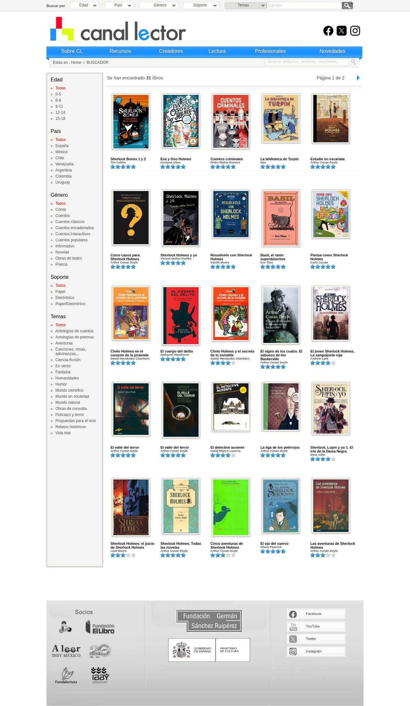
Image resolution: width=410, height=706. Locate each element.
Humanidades (67, 378)
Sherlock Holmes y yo (178, 255)
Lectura (217, 51)
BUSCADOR (97, 62)
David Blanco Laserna (225, 451)
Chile (59, 158)
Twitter (311, 639)
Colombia (63, 176)
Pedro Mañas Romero (225, 162)
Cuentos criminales (226, 159)
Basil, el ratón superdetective (272, 257)
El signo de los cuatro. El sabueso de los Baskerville (281, 355)
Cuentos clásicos (70, 222)
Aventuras (64, 343)
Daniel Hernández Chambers (130, 358)
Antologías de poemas (74, 337)
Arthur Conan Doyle (324, 162)
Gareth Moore (219, 262)
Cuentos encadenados (74, 228)
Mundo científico (69, 390)
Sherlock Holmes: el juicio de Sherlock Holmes (132, 545)
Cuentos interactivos (72, 234)
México (61, 152)
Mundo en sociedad (72, 396)
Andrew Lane (319, 358)
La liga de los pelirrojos (280, 447)
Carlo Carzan (319, 262)
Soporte (200, 5)
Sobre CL (72, 51)
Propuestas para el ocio (75, 421)
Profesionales (270, 51)
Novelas (62, 252)
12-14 (60, 112)
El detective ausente (227, 447)
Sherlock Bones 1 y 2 (128, 159)
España (62, 146)
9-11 (59, 106)
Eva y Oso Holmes (175, 159)
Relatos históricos (70, 427)
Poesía (61, 264)
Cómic (60, 209)
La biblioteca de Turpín (279, 159)
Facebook (313, 614)
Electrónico (64, 297)
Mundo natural (67, 402)
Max (263, 162)
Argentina (63, 170)
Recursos (120, 51)
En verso (62, 366)
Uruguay (62, 182)
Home (76, 62)
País (118, 5)
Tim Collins (118, 162)
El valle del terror (125, 447)
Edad (83, 5)
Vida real (62, 433)
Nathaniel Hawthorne (174, 354)
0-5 (58, 94)
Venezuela (64, 164)
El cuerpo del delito (176, 351)
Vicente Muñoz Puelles (176, 258)
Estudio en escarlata (327, 159)
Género (159, 5)
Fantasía (62, 372)
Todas (60, 88)
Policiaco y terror (69, 414)
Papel (60, 291)
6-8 (58, 100)
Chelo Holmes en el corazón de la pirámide (130, 353)
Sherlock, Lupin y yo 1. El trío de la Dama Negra (331, 449)
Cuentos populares (71, 240)
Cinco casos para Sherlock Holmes (125, 257)
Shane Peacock (271, 547)
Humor (61, 384)
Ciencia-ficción (67, 360)
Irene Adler (317, 454)
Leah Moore (119, 550)
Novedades (333, 51)
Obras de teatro (68, 258)
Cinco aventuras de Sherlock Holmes (226, 545)
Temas (243, 5)
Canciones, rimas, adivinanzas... (70, 351)
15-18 (60, 118)
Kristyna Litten (170, 162)
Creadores (171, 51)
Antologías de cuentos (74, 331)
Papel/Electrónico (70, 304)
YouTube (313, 626)
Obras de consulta (70, 408)
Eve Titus (266, 262)
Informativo (64, 246)
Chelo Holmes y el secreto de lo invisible (232, 353)
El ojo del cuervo (274, 543)
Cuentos (62, 215)
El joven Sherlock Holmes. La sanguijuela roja (332, 353)
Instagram (314, 651)
